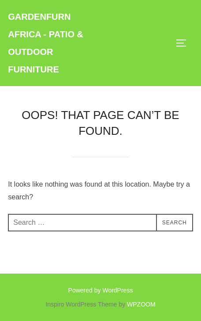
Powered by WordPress (100, 290)
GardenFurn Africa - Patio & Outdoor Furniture (45, 43)
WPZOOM (141, 304)
